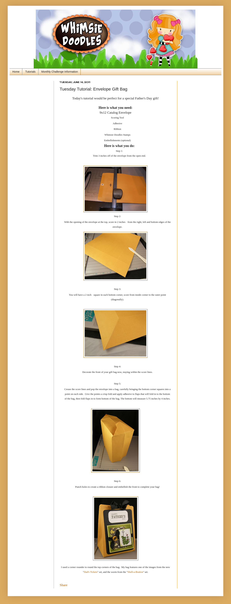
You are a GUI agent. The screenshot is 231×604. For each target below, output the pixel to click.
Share (63, 585)
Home (15, 71)
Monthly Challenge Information (59, 71)
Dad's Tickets (90, 571)
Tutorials (30, 71)
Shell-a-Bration (135, 571)
